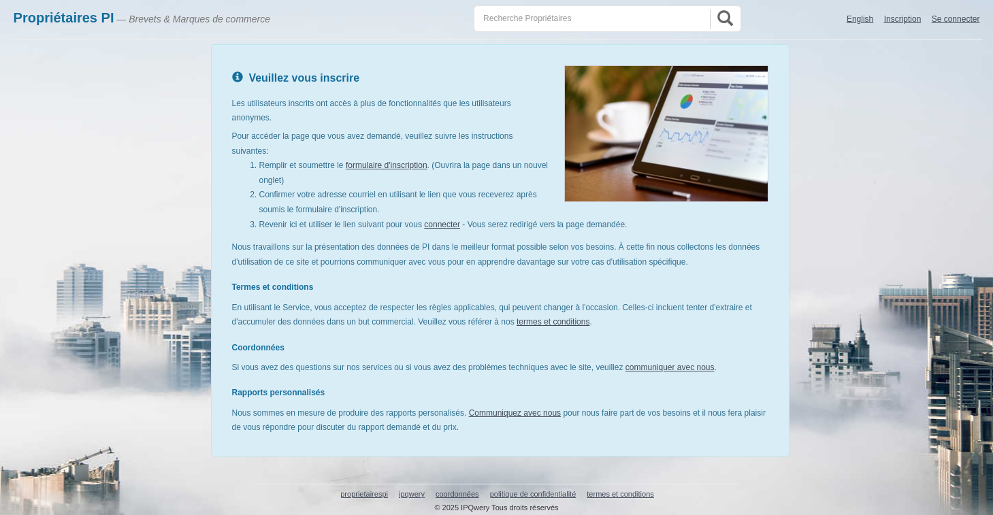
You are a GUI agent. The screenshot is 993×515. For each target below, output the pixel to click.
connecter (442, 224)
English (860, 19)
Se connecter (956, 19)
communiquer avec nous (670, 367)
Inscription (903, 19)
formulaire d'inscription (386, 165)
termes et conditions (553, 322)
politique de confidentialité (533, 494)
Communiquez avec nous (515, 413)
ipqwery (412, 494)
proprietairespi (364, 494)
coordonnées (457, 494)
